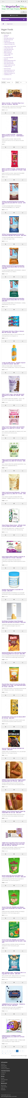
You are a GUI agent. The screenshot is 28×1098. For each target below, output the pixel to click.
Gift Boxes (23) (7, 55)
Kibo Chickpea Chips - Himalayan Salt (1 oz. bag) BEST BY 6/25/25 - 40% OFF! (14, 973)
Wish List (3, 1088)
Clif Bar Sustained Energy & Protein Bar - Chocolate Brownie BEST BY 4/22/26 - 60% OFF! (14, 203)
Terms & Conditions (5, 1068)
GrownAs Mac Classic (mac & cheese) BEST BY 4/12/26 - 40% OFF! (14, 717)
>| (10, 1053)
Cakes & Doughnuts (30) (9, 42)
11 (22, 1051)
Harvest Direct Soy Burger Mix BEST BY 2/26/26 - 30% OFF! (13, 749)
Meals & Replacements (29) (9, 60)
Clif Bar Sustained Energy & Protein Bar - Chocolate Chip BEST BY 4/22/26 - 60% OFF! (14, 234)
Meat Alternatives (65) (8, 62)
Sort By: (3, 82)
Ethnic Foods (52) (7, 52)
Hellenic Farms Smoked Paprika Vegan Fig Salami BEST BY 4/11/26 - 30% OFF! (13, 812)
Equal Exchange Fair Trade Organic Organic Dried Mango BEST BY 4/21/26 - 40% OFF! (14, 653)
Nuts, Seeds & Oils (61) (9, 63)
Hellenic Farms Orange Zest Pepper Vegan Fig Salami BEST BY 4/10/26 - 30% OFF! (14, 780)
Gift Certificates (4, 1079)
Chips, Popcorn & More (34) (10, 46)
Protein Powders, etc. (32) (9, 65)
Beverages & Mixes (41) (9, 38)
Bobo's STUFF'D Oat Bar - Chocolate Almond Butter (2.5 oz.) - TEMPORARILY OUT (13, 136)
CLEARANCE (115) (7, 74)
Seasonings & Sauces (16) (9, 70)
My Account (3, 1085)
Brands (2, 1078)
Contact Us (3, 1072)
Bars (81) (6, 36)
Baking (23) (6, 35)
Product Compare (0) (6, 79)
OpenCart (8, 1095)
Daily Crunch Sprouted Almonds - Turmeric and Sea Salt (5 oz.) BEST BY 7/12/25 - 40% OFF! (14, 494)
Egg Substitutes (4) (8, 50)
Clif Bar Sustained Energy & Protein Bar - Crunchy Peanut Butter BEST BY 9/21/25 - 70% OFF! (13, 267)
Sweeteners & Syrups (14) (9, 73)
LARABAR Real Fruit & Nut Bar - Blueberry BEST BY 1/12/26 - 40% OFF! (13, 1004)
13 (5, 1053)
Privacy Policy (4, 1067)
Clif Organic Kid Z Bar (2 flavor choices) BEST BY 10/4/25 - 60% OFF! (13, 331)
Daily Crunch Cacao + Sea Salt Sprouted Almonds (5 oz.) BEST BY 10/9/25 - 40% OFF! (13, 395)
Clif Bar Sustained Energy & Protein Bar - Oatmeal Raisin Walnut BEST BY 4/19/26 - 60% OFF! (13, 300)
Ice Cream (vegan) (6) (8, 57)
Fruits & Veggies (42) (8, 53)
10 (19, 1051)
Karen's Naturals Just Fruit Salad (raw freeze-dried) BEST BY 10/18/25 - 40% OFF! (14, 876)
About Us (3, 1064)
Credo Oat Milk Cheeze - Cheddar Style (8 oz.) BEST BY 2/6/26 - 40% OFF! (13, 363)
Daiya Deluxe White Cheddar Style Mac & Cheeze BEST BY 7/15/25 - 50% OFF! (13, 557)
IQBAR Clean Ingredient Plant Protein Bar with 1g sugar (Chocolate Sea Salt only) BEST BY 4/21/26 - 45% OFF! (13, 844)
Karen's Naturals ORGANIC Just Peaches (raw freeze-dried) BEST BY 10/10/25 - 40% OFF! (14, 941)
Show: (17, 82)
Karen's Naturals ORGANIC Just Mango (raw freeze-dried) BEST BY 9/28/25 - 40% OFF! (13, 908)
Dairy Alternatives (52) (8, 49)
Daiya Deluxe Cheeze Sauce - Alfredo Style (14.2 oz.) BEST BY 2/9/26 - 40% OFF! (14, 525)
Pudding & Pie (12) (8, 66)
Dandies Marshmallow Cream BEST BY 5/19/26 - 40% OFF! (12, 590)
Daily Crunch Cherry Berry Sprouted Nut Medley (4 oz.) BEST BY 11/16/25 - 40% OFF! (13, 428)
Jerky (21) (6, 59)
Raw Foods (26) (7, 68)
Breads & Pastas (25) (8, 39)
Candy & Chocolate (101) (9, 44)
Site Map (3, 1074)
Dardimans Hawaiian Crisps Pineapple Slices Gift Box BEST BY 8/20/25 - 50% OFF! (14, 621)
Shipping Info (4, 1065)
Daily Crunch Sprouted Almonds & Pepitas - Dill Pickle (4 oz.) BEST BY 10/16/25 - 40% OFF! (13, 461)
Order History (4, 1086)
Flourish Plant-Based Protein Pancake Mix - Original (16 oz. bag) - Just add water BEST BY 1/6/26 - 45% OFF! (14, 685)
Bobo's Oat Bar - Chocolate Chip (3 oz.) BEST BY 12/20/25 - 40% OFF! (13, 103)
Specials (3, 1081)
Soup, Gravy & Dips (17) (9, 71)
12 (2, 1053)
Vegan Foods (9, 24)
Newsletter (3, 1089)
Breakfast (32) (7, 41)
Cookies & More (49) (8, 48)
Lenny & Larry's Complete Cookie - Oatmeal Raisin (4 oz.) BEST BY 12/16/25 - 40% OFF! (13, 1037)
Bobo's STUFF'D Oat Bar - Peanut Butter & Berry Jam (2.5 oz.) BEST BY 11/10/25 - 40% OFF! (14, 170)
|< (2, 1051)
